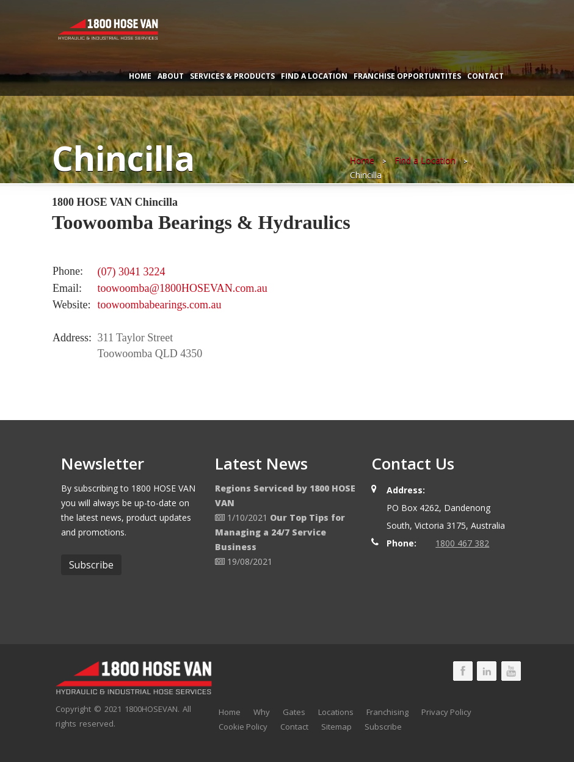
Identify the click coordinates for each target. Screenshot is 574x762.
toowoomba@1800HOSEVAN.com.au (182, 288)
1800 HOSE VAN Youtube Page (511, 671)
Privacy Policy (446, 711)
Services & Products (232, 76)
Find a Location (314, 76)
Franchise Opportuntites (407, 76)
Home (140, 76)
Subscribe (383, 726)
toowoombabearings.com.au (160, 305)
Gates (294, 711)
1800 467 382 (462, 543)
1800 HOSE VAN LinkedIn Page (486, 671)
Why (261, 711)
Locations (336, 711)
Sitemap (336, 726)
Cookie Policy (243, 726)
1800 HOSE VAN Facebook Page (463, 671)
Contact (485, 76)
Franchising (387, 711)
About (171, 76)
